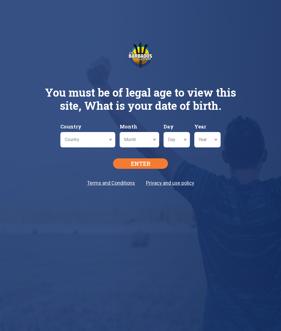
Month (128, 126)
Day (169, 126)
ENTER (140, 163)
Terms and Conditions (111, 183)
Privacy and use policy (170, 183)
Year (200, 126)
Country (71, 126)
